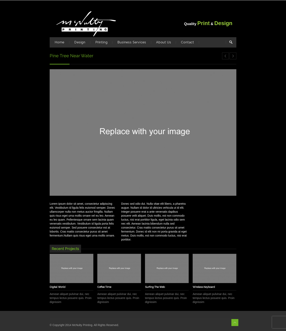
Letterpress (225, 56)
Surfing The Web (155, 286)
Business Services (131, 42)
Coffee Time (104, 286)
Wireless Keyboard (204, 286)
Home (59, 42)
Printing (101, 42)
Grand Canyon (233, 56)
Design (79, 42)
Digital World (57, 286)
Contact (187, 42)
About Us (163, 42)
